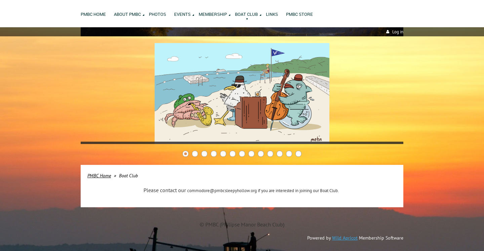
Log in (397, 32)
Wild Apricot (345, 238)
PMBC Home (99, 176)
